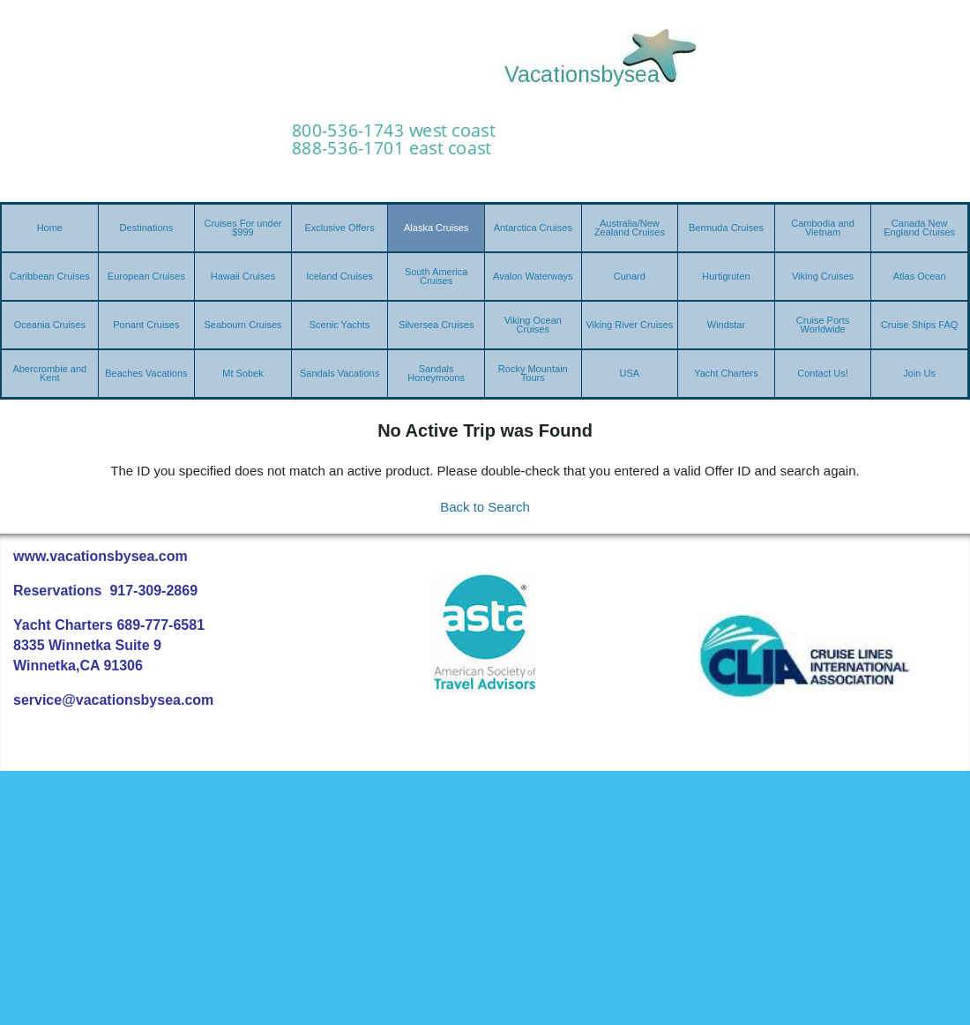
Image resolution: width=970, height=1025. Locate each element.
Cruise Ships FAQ (919, 324)
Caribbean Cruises (50, 276)
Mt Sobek (242, 373)
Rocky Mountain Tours (533, 373)
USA (630, 373)
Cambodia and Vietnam (822, 227)
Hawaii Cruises (243, 276)
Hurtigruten (726, 276)
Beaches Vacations (146, 373)
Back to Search (485, 506)
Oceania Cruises (50, 324)
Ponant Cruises (146, 324)
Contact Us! (822, 373)
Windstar (726, 324)
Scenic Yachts (340, 324)
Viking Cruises (823, 276)
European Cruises (146, 276)
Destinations (147, 227)
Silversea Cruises (436, 324)
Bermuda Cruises (726, 227)
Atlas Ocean (919, 276)
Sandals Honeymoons (436, 373)
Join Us (919, 373)
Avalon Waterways (532, 276)
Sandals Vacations (339, 373)
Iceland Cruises (339, 276)
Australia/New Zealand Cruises (629, 227)
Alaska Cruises (436, 227)
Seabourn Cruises (242, 324)
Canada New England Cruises (919, 227)
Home (50, 227)
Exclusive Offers (339, 227)
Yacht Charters (726, 373)
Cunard (629, 276)
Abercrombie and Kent (49, 373)
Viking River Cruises (629, 324)
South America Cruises (436, 276)
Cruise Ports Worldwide (823, 324)
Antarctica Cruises (533, 227)
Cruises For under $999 (242, 227)
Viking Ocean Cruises (533, 324)
